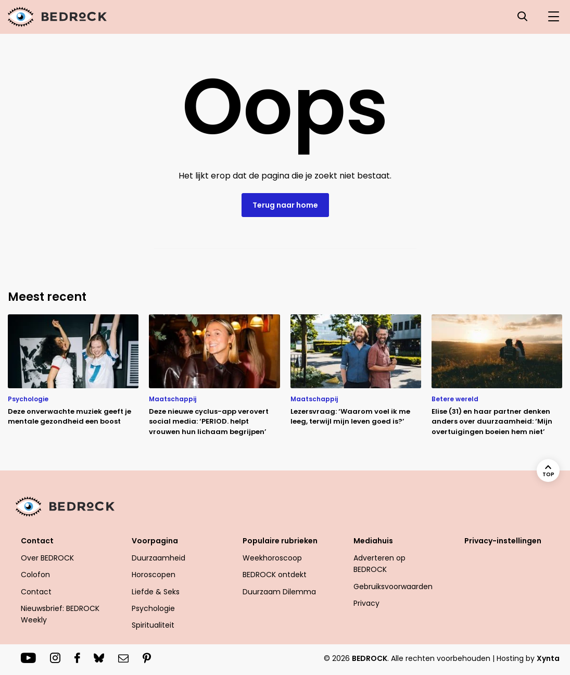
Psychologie (153, 608)
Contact (37, 541)
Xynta (548, 658)
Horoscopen (153, 574)
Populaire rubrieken (280, 541)
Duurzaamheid (158, 558)
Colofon (35, 574)
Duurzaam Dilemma (279, 592)
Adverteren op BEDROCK (379, 564)
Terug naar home (285, 205)
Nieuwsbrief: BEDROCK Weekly (60, 614)
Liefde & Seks (156, 592)
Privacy (366, 603)
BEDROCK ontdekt (275, 574)
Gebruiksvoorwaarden (393, 586)
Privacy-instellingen (502, 541)
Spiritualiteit (153, 625)
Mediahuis (373, 541)
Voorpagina (155, 541)
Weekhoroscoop (272, 558)
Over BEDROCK (47, 558)
